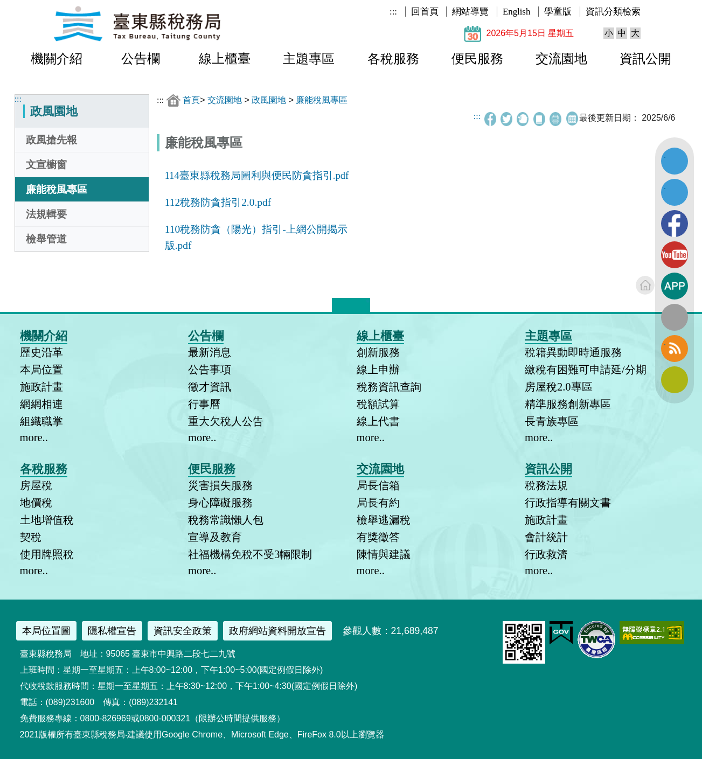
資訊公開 (645, 59)
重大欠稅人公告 (225, 421)
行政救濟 (546, 554)
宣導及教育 (215, 537)
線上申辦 (378, 369)
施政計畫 (41, 387)
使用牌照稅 (47, 554)
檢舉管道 (46, 239)
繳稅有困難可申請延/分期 (586, 369)
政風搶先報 (51, 139)
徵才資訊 (209, 387)
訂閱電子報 (674, 379)
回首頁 (425, 11)
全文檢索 (674, 317)
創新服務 (378, 352)
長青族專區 (552, 421)
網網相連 (41, 404)
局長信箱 (378, 485)
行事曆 (204, 404)
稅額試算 (378, 404)
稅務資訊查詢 (389, 387)
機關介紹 (56, 59)
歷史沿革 (41, 352)
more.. (34, 437)
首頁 (191, 100)
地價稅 (36, 503)
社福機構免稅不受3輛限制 (250, 554)
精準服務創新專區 (568, 404)
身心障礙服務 (220, 503)
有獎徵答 (378, 537)
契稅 (30, 537)
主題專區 (309, 59)
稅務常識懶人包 (225, 520)
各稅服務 (393, 59)
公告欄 (140, 59)
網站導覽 (470, 11)
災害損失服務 (220, 485)
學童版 (558, 11)
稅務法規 (546, 485)
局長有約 (378, 503)
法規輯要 (46, 214)
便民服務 (477, 59)
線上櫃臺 (225, 59)
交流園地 (561, 59)
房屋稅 (36, 485)
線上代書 (378, 421)
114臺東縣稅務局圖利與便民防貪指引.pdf (257, 175)
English (516, 11)
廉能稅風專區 (56, 189)
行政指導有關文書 (568, 503)
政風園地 (269, 100)
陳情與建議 (384, 554)
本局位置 (41, 369)
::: (393, 11)
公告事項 (209, 369)
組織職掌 (41, 421)
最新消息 (209, 352)
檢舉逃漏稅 (384, 520)
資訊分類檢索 (613, 11)
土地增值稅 (47, 520)
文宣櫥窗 (46, 164)
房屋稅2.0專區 (559, 387)
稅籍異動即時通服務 (573, 352)
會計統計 (546, 537)
